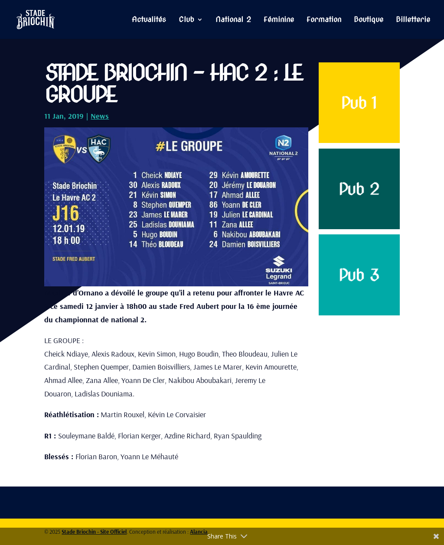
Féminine (279, 20)
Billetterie (413, 20)
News (100, 116)
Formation (324, 20)
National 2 (233, 20)
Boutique (368, 20)
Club (186, 20)
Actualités (149, 20)
